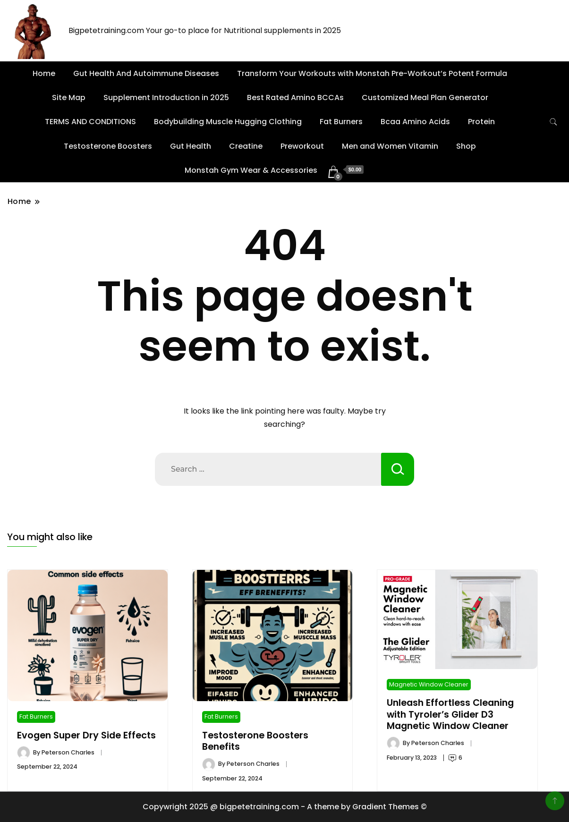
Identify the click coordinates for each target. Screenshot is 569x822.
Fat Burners (341, 121)
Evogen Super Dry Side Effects (86, 735)
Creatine (246, 146)
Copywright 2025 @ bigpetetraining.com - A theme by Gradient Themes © (285, 806)
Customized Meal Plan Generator (425, 97)
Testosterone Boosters (108, 146)
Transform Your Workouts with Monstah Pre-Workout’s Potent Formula (372, 73)
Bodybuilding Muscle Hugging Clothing (228, 121)
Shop (466, 146)
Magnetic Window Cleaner (428, 684)
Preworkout (302, 146)
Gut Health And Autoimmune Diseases (146, 73)
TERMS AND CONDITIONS (90, 121)
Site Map (68, 97)
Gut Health (190, 146)
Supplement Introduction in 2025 (166, 97)
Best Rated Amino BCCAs (295, 97)
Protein (481, 121)
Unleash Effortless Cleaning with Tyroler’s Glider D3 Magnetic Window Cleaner (450, 714)
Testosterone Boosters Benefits (255, 741)
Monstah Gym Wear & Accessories (251, 170)
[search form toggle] (553, 122)
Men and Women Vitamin (390, 146)
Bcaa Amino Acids (415, 121)
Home (44, 73)
